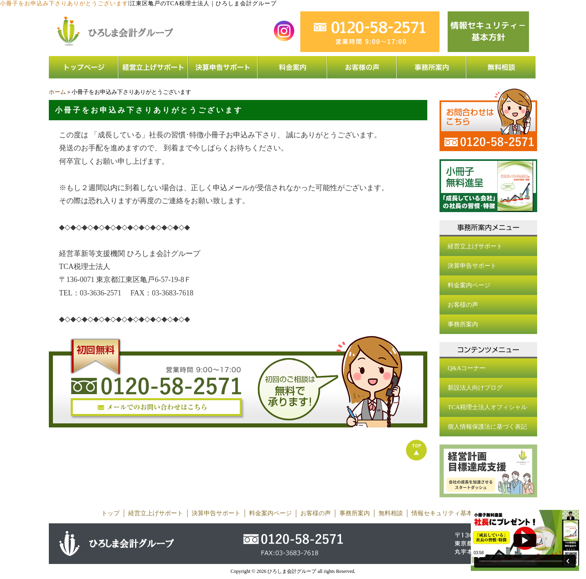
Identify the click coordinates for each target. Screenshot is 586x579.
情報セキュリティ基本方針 (448, 513)
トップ (110, 513)
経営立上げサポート (475, 246)
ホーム (57, 92)
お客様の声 (463, 304)
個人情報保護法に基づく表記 (487, 426)
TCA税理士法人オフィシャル (487, 407)
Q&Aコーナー (466, 368)
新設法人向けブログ (475, 387)
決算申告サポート (472, 265)
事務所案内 (463, 324)
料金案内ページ (469, 285)
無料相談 (390, 513)
